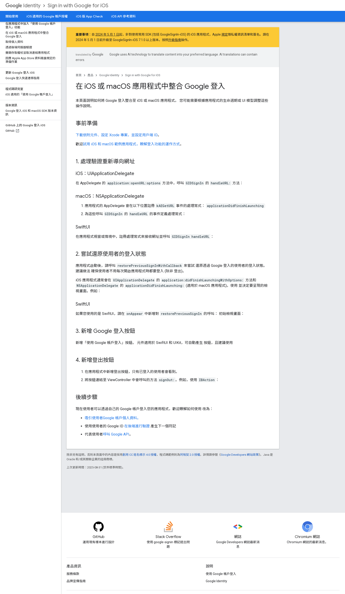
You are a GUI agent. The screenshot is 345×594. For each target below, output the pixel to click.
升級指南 (174, 40)
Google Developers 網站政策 (240, 454)
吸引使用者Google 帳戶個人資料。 (113, 418)
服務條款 (73, 574)
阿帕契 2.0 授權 (190, 454)
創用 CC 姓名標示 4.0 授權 (139, 454)
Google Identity (109, 75)
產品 (90, 75)
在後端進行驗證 (137, 426)
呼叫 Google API (116, 434)
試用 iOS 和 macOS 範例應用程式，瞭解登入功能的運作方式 (131, 144)
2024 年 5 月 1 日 (107, 34)
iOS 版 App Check (89, 16)
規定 (224, 34)
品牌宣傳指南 (76, 581)
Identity (22, 5)
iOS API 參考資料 (123, 16)
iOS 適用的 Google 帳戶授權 (47, 16)
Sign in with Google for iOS (78, 5)
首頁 (79, 75)
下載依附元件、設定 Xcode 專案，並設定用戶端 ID (117, 135)
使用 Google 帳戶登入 (221, 574)
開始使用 (11, 16)
